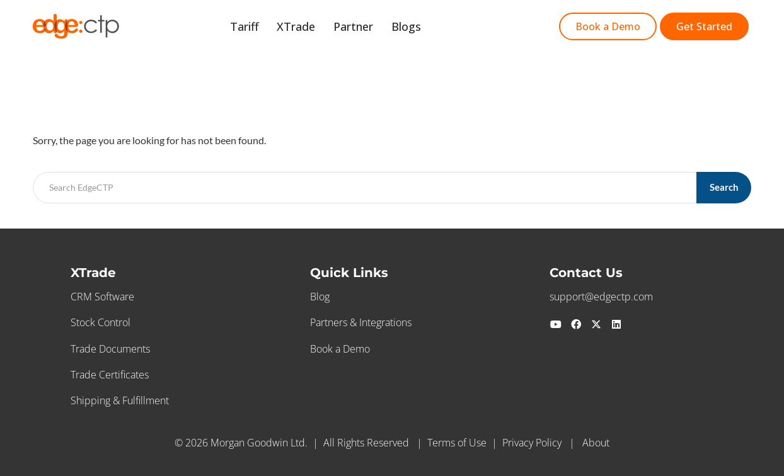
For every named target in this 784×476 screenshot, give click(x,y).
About (595, 443)
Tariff (269, 27)
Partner (367, 27)
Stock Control (100, 322)
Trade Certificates (110, 375)
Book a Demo (340, 349)
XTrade (315, 27)
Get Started (473, 27)
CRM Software (102, 296)
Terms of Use (457, 443)
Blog (320, 296)
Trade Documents (110, 349)
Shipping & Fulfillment (120, 400)
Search (724, 187)
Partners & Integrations (361, 322)
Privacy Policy (532, 443)
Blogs (414, 27)
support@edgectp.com (601, 296)
